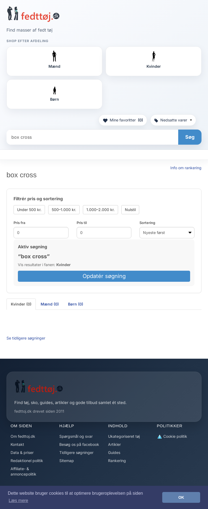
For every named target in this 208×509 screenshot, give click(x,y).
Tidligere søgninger (76, 452)
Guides (114, 452)
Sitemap (66, 460)
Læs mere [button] (18, 500)
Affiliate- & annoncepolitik (23, 471)
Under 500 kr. (29, 209)
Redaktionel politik (27, 460)
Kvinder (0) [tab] (21, 304)
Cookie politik (172, 436)
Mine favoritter (123, 120)
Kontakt (17, 444)
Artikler (114, 444)
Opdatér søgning (104, 276)
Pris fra (19, 222)
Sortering (147, 222)
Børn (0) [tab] (75, 304)
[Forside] (33, 14)
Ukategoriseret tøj (124, 436)
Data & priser (22, 452)
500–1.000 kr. (64, 209)
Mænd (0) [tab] (50, 304)
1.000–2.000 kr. (100, 209)
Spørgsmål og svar (76, 436)
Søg (189, 137)
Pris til (82, 222)
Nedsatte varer (173, 120)
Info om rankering (186, 167)
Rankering (117, 460)
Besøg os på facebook (79, 444)
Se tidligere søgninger (25, 338)
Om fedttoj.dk (23, 436)
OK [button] (181, 497)
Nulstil (130, 209)
